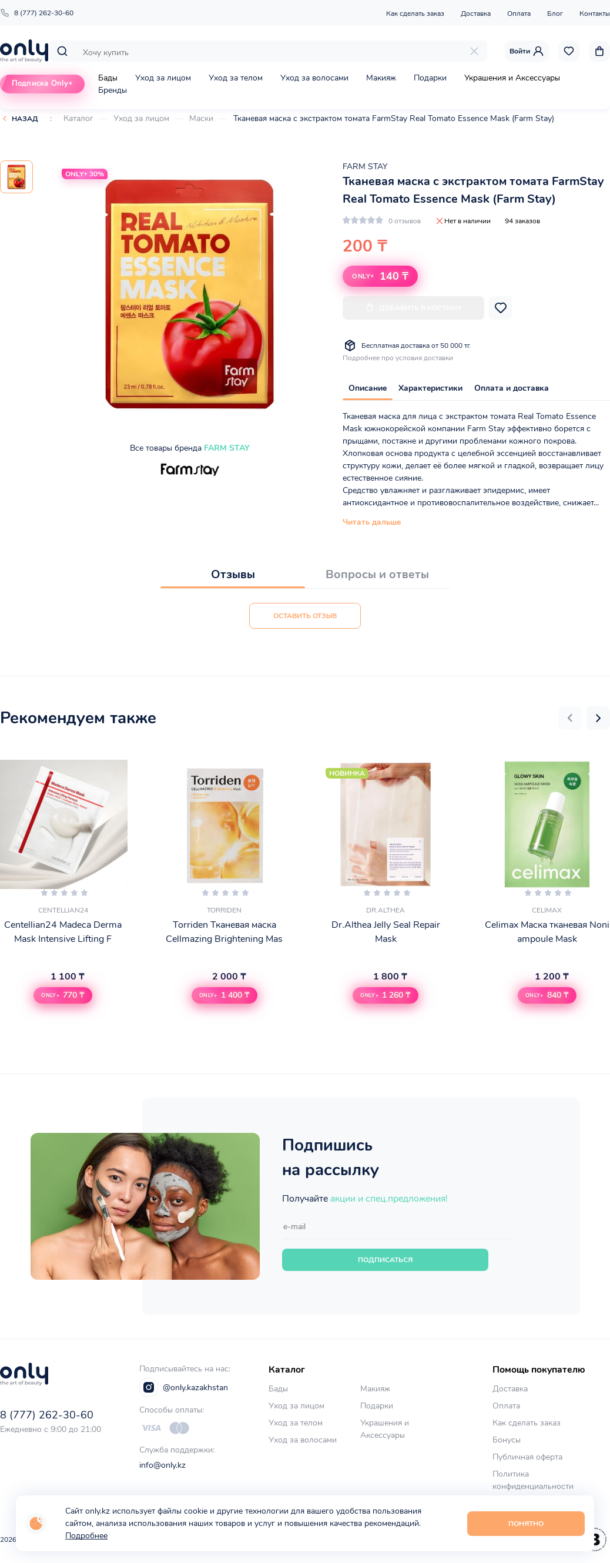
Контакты (594, 13)
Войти (527, 51)
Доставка (476, 13)
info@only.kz (162, 1465)
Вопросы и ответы (377, 574)
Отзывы (233, 574)
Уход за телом (236, 77)
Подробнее (86, 1535)
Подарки (430, 77)
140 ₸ (380, 276)
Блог (555, 13)
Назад (25, 118)
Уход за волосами (314, 77)
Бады (108, 77)
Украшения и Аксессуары (512, 77)
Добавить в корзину (413, 308)
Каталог (78, 118)
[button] (570, 718)
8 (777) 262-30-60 (36, 13)
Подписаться (385, 1260)
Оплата (519, 13)
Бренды (112, 90)
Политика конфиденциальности (533, 1480)
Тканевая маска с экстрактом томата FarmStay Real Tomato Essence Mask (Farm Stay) (393, 118)
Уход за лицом (163, 77)
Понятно (526, 1523)
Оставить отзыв (305, 615)
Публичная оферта (527, 1457)
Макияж (381, 77)
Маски (201, 118)
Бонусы (506, 1439)
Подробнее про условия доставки (398, 358)
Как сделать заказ (415, 13)
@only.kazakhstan (183, 1387)
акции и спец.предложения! (389, 1198)
